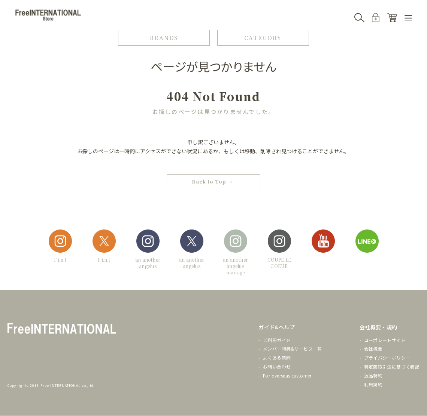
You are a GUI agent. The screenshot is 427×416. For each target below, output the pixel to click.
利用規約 (373, 385)
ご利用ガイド (277, 340)
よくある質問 (277, 358)
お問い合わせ (277, 367)
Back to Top (209, 182)
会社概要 (373, 349)
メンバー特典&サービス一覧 (292, 349)
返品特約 (373, 376)
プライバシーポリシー (387, 358)
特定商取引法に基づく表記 (392, 367)
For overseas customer (287, 376)
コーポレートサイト (385, 340)
